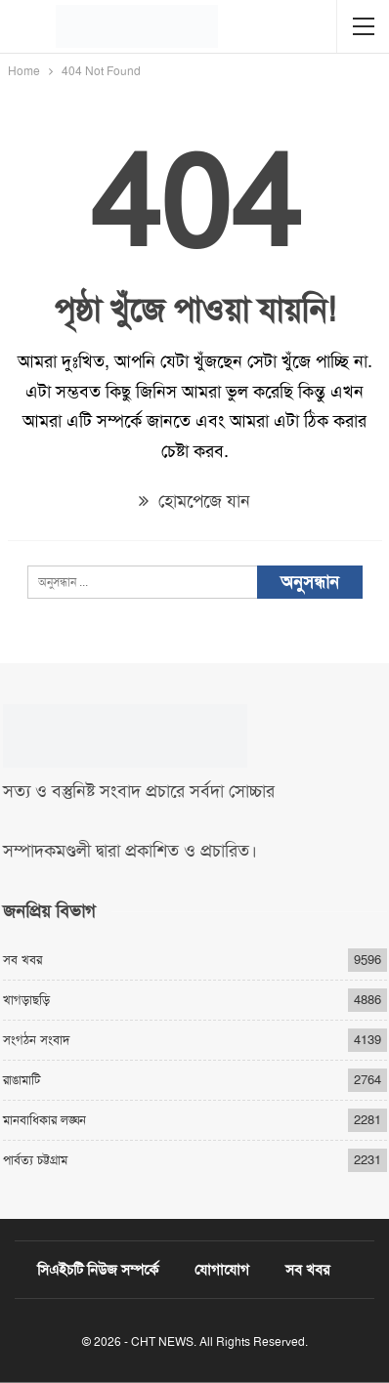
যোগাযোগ (221, 1269)
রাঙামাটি (21, 1079)
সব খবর (22, 959)
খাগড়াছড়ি (26, 999)
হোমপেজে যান (194, 501)
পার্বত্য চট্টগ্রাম (35, 1160)
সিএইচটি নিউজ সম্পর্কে (97, 1269)
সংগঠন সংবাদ (36, 1039)
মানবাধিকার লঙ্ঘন (44, 1119)
